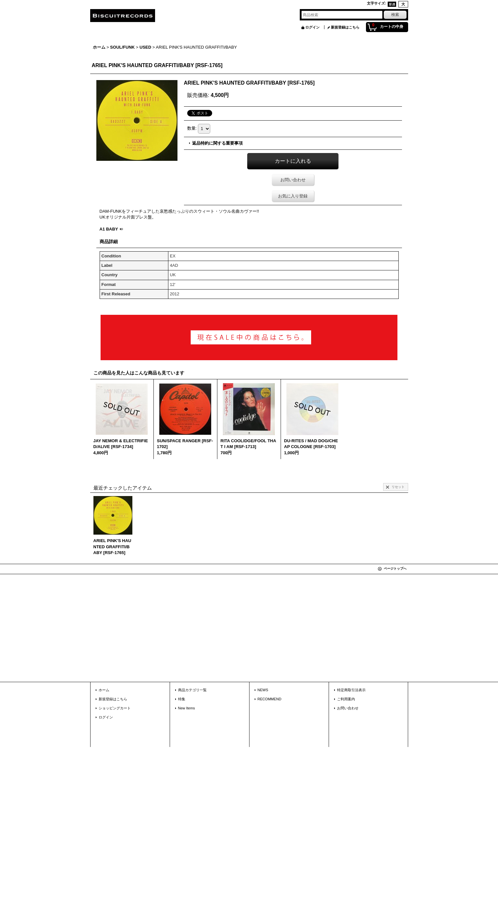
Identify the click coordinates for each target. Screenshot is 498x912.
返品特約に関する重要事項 (217, 143)
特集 (181, 699)
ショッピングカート (115, 708)
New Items (186, 708)
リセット (398, 487)
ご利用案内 (346, 699)
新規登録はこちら (345, 27)
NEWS (263, 690)
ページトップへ (395, 568)
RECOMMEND (270, 699)
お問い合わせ (293, 179)
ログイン (312, 27)
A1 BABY (112, 229)
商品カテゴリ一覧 (192, 690)
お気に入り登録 (293, 196)
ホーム (104, 690)
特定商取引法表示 (351, 690)
